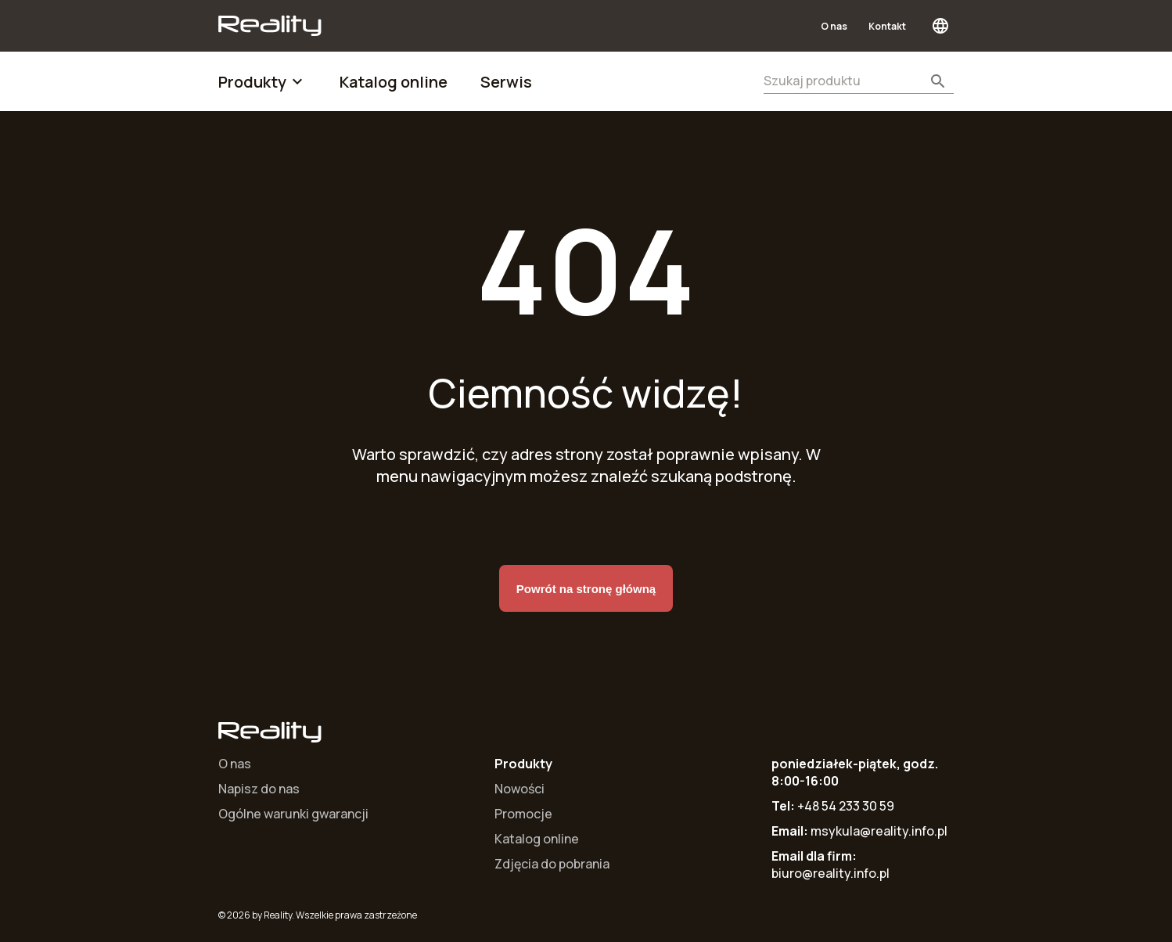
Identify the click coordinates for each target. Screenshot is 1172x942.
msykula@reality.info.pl (879, 831)
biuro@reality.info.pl (830, 873)
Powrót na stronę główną (586, 588)
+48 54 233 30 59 (845, 805)
